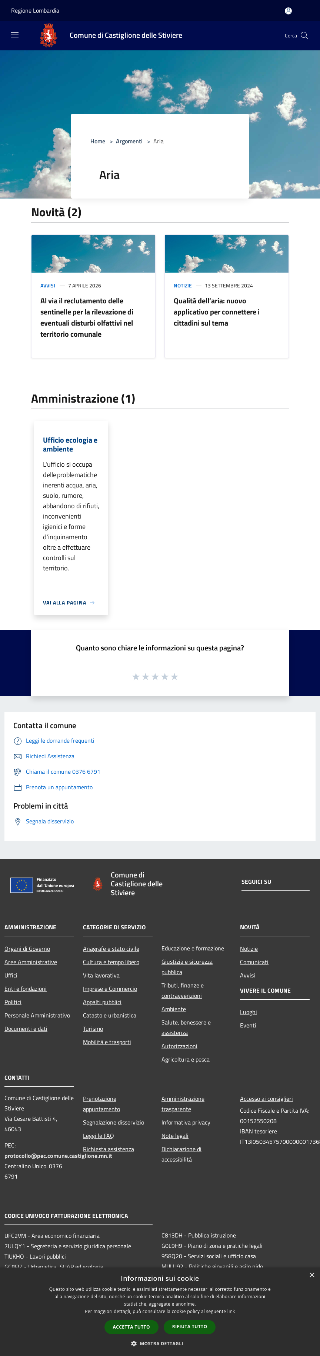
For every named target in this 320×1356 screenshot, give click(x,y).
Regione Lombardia (35, 10)
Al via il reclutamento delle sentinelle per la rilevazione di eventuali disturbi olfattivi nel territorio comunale (86, 317)
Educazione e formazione (192, 948)
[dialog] (160, 1311)
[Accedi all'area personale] (288, 11)
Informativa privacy (185, 1122)
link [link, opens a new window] (231, 1311)
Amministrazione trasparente (182, 1103)
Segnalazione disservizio (113, 1122)
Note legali (175, 1135)
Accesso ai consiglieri (266, 1098)
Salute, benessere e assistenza (186, 1027)
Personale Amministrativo (37, 1015)
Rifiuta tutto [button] (189, 1326)
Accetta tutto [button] (131, 1327)
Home (97, 141)
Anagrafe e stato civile (111, 948)
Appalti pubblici (102, 1001)
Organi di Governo (27, 948)
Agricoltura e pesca (185, 1059)
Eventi (248, 1025)
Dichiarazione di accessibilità (181, 1154)
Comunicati (254, 961)
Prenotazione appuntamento (101, 1103)
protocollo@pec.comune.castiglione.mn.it (58, 1155)
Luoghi (248, 1011)
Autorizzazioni (179, 1046)
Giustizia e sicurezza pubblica (187, 966)
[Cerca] (304, 35)
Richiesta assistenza (108, 1149)
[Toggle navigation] (14, 34)
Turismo (93, 1028)
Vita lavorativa (101, 975)
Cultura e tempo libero (111, 961)
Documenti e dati (25, 1028)
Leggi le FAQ (98, 1135)
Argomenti (129, 141)
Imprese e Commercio (110, 988)
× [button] (311, 1275)
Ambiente (173, 1008)
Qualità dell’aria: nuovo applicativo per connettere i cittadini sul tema (217, 312)
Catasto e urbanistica (109, 1015)
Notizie (183, 285)
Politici (12, 1001)
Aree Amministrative (30, 961)
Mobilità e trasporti (107, 1041)
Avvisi (47, 285)
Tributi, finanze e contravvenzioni (182, 990)
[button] (160, 1343)
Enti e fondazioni (25, 988)
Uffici (10, 975)
